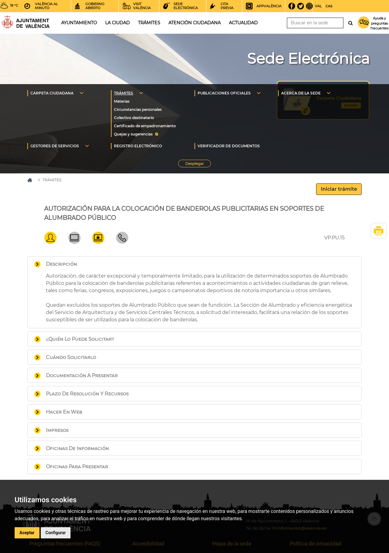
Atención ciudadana (194, 23)
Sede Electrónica (308, 58)
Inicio (26, 22)
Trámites (149, 23)
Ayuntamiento (79, 23)
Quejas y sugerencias (133, 134)
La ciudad (117, 23)
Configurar (56, 532)
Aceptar (27, 532)
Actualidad (243, 23)
